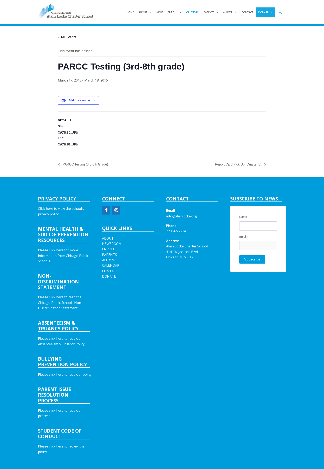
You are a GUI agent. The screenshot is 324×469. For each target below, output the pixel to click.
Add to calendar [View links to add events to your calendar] (79, 100)
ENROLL (172, 12)
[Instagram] (116, 210)
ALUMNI (227, 12)
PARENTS (209, 12)
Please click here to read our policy (65, 374)
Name (243, 216)
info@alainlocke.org (181, 216)
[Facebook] (106, 210)
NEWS (159, 12)
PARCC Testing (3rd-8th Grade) (85, 164)
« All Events (67, 37)
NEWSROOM (112, 243)
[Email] (258, 245)
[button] (280, 12)
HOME (130, 12)
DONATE (263, 12)
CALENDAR (192, 12)
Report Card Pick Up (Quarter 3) (238, 164)
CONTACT (247, 12)
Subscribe (252, 259)
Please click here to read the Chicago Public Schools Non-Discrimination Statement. (60, 302)
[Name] (258, 226)
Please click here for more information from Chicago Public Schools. (63, 255)
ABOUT (143, 12)
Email (243, 236)
